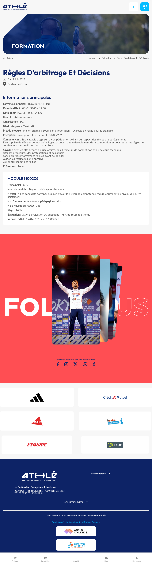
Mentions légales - (83, 522)
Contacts (96, 522)
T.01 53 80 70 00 (22, 493)
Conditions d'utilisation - (63, 522)
